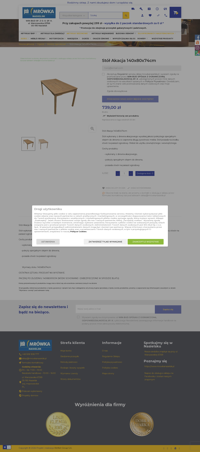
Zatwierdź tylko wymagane (105, 241)
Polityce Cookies (98, 231)
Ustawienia (48, 241)
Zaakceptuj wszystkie (145, 241)
